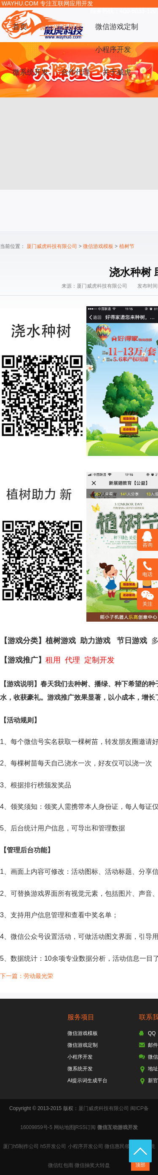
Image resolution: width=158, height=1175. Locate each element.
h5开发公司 (53, 1146)
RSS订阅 (85, 1127)
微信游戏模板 (61, 27)
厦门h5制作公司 (21, 1146)
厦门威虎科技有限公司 (52, 246)
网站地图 (64, 1127)
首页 (20, 27)
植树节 (126, 246)
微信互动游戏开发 (117, 1127)
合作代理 (75, 72)
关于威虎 (116, 72)
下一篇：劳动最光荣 (26, 976)
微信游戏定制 (116, 27)
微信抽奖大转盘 (92, 1165)
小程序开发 (113, 50)
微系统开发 (30, 72)
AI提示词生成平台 (87, 1080)
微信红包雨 (60, 1165)
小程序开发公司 (85, 1146)
